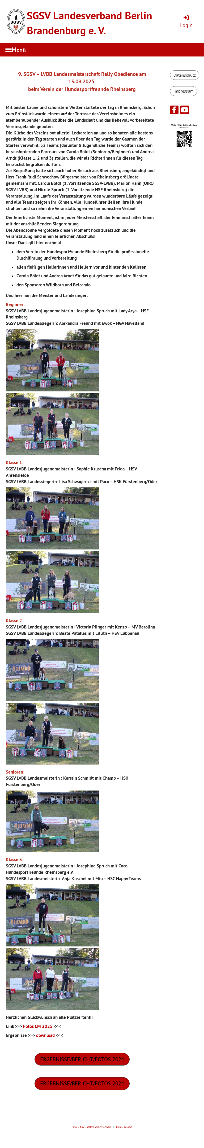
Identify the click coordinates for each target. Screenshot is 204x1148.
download (45, 1035)
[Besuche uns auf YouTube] (184, 110)
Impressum (183, 91)
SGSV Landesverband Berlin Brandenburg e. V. (89, 22)
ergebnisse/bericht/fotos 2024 (82, 1059)
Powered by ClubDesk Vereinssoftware (91, 1127)
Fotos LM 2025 (38, 1026)
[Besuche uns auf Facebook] (174, 110)
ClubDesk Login (124, 1127)
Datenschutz (184, 75)
